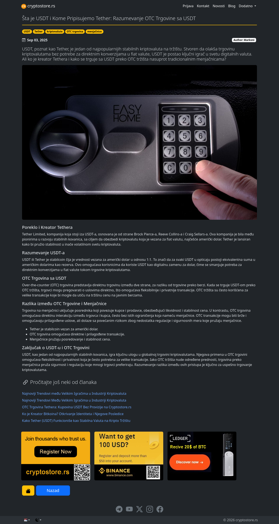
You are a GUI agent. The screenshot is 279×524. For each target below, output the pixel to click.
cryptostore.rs (38, 6)
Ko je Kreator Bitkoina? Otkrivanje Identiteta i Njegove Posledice (73, 413)
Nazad (53, 490)
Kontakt (203, 6)
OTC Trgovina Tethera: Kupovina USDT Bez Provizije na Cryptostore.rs (76, 407)
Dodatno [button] (246, 6)
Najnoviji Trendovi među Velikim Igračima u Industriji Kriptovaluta (74, 393)
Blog (231, 6)
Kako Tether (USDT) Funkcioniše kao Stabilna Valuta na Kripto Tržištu (76, 420)
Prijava (188, 6)
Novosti (219, 6)
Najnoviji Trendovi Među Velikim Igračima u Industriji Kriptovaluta (74, 400)
